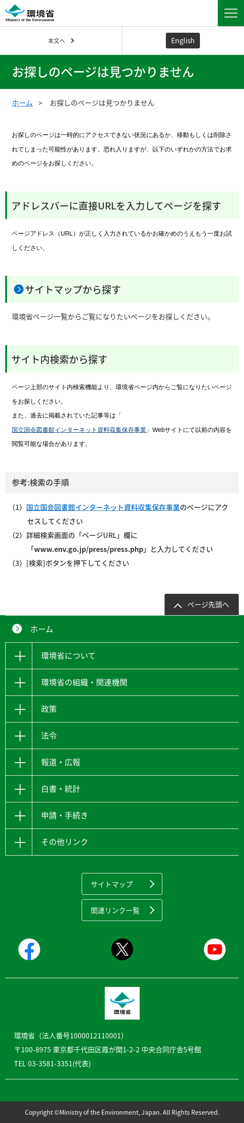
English (183, 40)
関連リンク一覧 (115, 910)
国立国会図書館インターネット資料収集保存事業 (79, 429)
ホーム (22, 102)
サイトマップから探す (73, 289)
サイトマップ (112, 884)
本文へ (56, 40)
